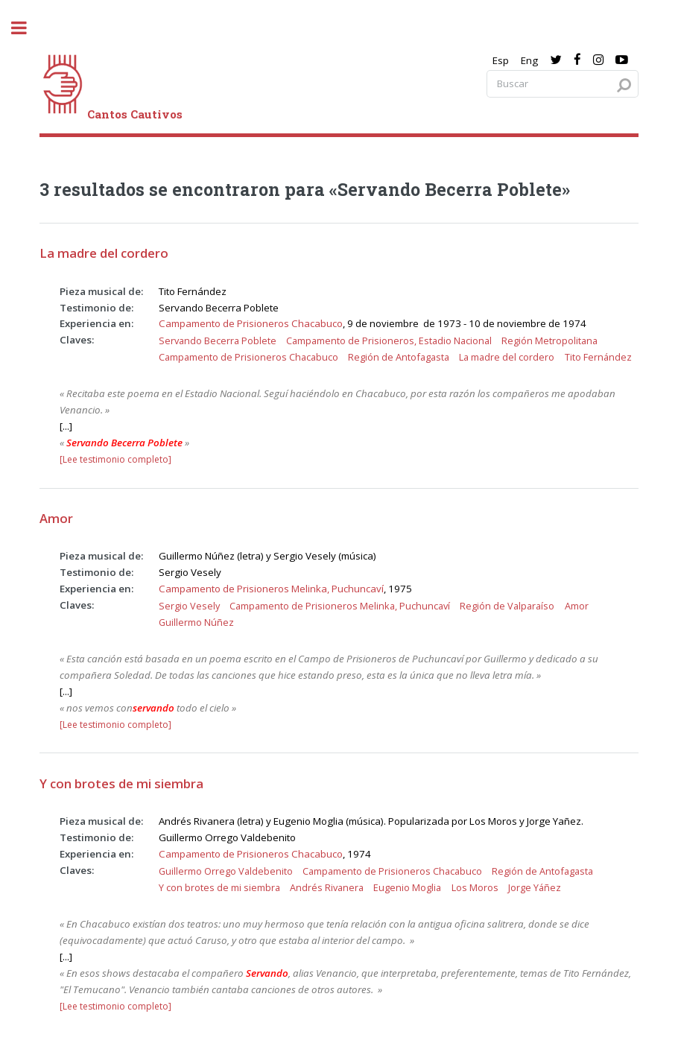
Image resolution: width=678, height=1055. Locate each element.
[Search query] (563, 84)
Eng (529, 60)
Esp (500, 60)
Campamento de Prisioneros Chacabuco (251, 323)
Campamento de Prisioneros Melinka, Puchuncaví (271, 588)
